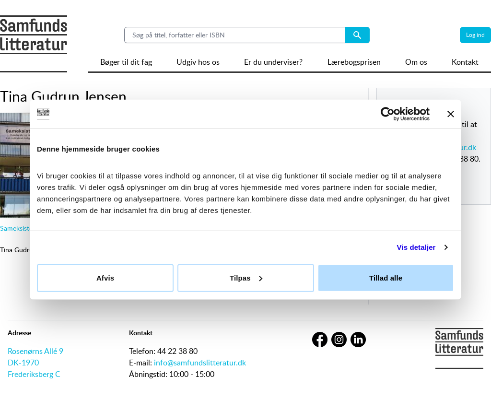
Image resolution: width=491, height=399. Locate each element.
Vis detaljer (416, 247)
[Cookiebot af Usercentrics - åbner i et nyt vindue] (388, 114)
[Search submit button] (357, 35)
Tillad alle (385, 277)
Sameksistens (19, 228)
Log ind (475, 35)
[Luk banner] (450, 114)
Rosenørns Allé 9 (35, 351)
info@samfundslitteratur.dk (200, 362)
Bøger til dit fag (126, 62)
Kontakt (465, 62)
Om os (416, 62)
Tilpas (246, 277)
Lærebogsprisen (354, 62)
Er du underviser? (273, 62)
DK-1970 (23, 362)
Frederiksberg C (34, 374)
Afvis (105, 277)
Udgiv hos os (198, 62)
